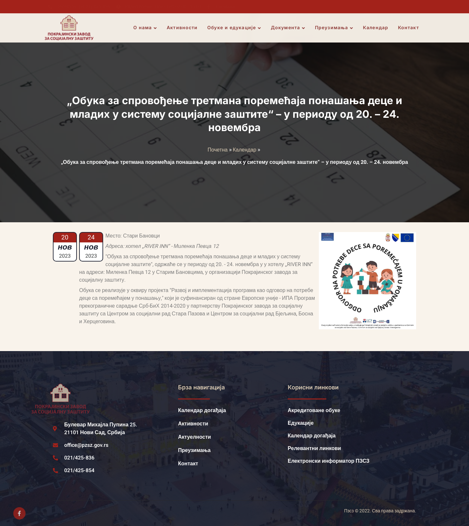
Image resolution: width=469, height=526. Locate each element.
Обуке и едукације (235, 28)
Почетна (218, 150)
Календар (376, 28)
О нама (146, 28)
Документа (288, 28)
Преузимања (334, 28)
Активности (182, 28)
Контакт (408, 28)
